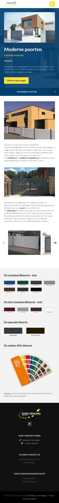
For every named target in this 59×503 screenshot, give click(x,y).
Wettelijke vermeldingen (37, 495)
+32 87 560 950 (31, 443)
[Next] (55, 243)
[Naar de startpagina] (10, 4)
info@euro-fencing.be (31, 440)
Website (26, 499)
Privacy (51, 495)
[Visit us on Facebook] (29, 424)
